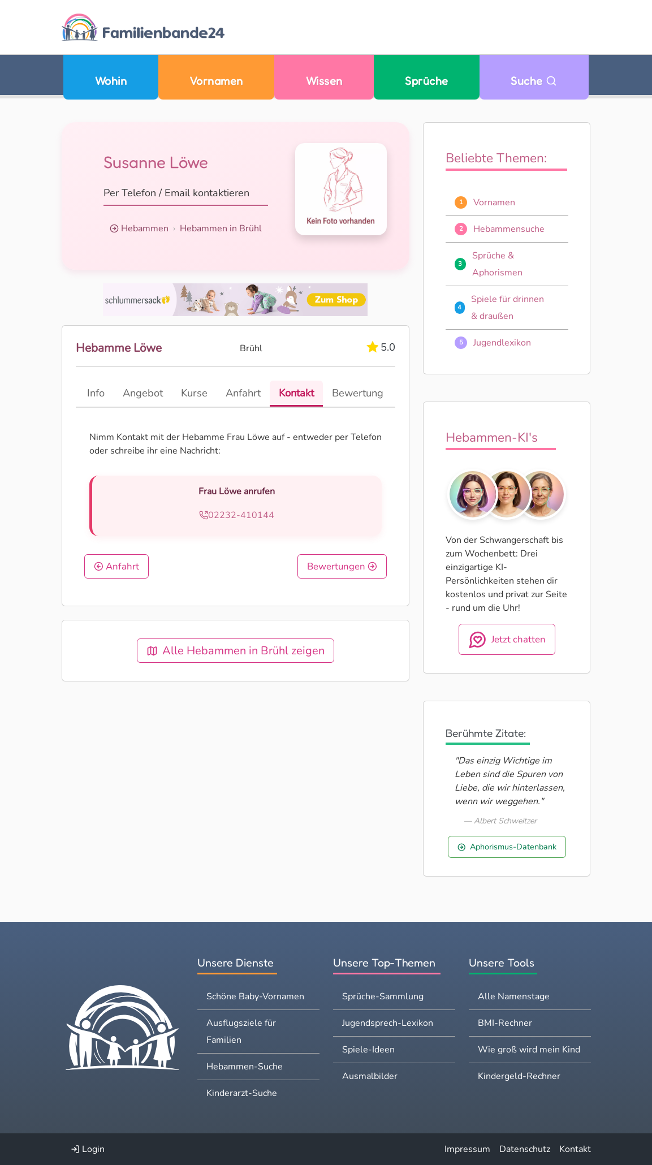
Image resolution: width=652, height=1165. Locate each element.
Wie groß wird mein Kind (529, 1049)
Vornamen (216, 81)
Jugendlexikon (502, 342)
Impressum (467, 1149)
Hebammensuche (509, 229)
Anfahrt (116, 566)
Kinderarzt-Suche (241, 1093)
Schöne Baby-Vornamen (255, 996)
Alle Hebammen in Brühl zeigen (235, 650)
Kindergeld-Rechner (519, 1076)
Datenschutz (524, 1149)
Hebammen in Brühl (221, 228)
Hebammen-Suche (244, 1066)
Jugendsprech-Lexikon (387, 1023)
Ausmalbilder (370, 1076)
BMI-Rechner (505, 1023)
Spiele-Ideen (368, 1049)
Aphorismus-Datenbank (506, 846)
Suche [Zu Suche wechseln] (534, 81)
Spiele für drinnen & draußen (507, 307)
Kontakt (575, 1149)
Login (88, 1149)
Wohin (111, 81)
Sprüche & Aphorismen (497, 264)
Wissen (324, 81)
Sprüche (426, 81)
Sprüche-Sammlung (383, 996)
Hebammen (145, 228)
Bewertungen (342, 566)
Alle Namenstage (514, 996)
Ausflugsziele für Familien (241, 1031)
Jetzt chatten (507, 639)
